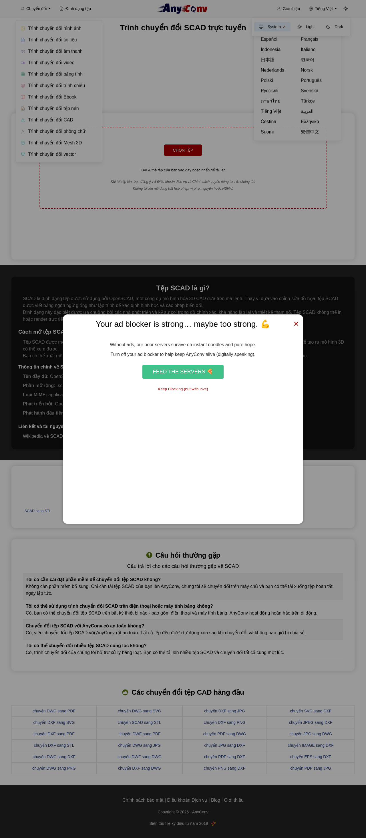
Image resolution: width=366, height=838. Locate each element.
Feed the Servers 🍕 (183, 372)
